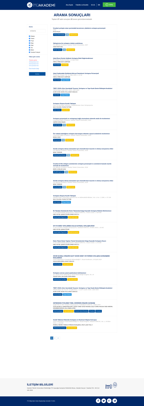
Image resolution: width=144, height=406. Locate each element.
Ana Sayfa (69, 5)
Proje (32, 41)
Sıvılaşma (98, 311)
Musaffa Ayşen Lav (58, 172)
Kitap (32, 43)
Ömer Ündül (57, 64)
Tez (32, 47)
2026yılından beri (34, 62)
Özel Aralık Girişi (34, 68)
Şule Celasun (57, 110)
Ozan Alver (57, 95)
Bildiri (32, 50)
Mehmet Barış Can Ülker (60, 279)
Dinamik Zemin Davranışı (81, 311)
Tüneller (92, 311)
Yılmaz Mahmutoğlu (59, 34)
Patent (32, 38)
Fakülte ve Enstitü (82, 5)
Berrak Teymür (57, 49)
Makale (33, 36)
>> (58, 338)
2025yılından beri (34, 64)
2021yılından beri (34, 65)
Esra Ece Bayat (57, 187)
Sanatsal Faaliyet (35, 52)
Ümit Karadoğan (58, 311)
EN (99, 5)
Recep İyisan (57, 140)
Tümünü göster (33, 60)
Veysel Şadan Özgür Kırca (60, 217)
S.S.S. (93, 5)
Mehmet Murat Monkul (59, 155)
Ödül (32, 45)
